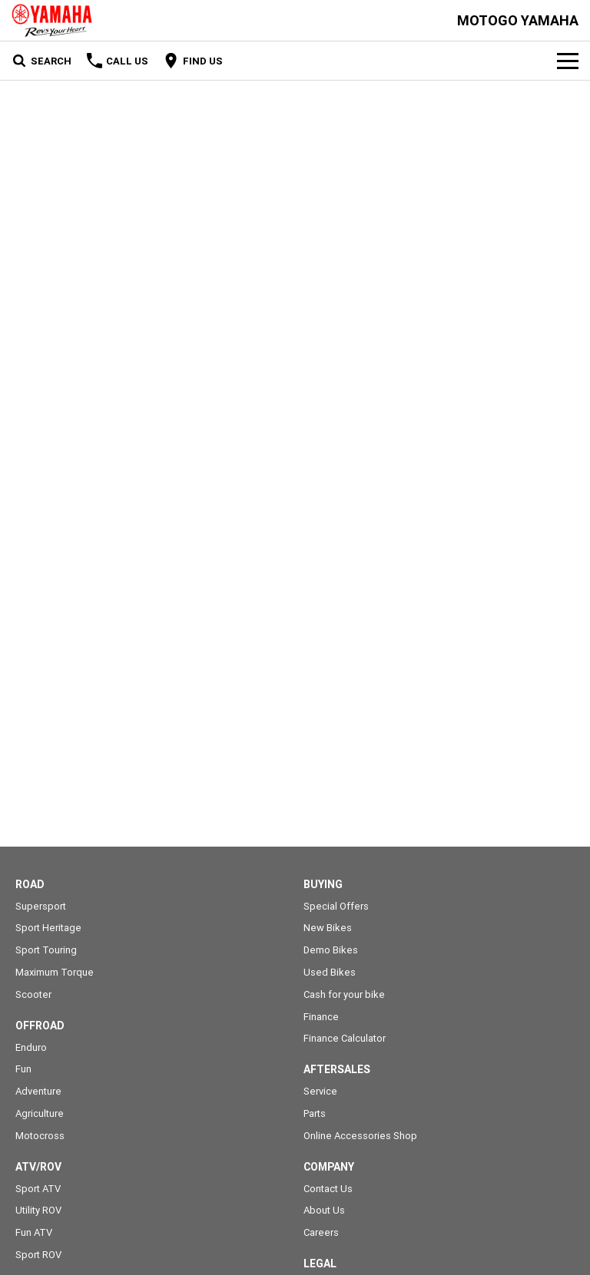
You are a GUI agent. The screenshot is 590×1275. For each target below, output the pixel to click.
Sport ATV (38, 1188)
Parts (314, 1113)
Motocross (40, 1135)
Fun (23, 1068)
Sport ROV (38, 1254)
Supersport (40, 906)
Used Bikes (329, 972)
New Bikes (327, 927)
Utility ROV (38, 1210)
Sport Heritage (48, 927)
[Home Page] (52, 20)
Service (320, 1091)
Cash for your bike (344, 994)
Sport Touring (46, 949)
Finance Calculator (344, 1038)
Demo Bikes (330, 949)
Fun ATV (33, 1232)
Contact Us (328, 1188)
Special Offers (336, 906)
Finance (321, 1016)
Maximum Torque (54, 972)
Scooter (33, 994)
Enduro (31, 1047)
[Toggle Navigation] (567, 60)
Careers (321, 1232)
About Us (324, 1210)
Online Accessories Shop (360, 1135)
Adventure (38, 1091)
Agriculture (39, 1113)
